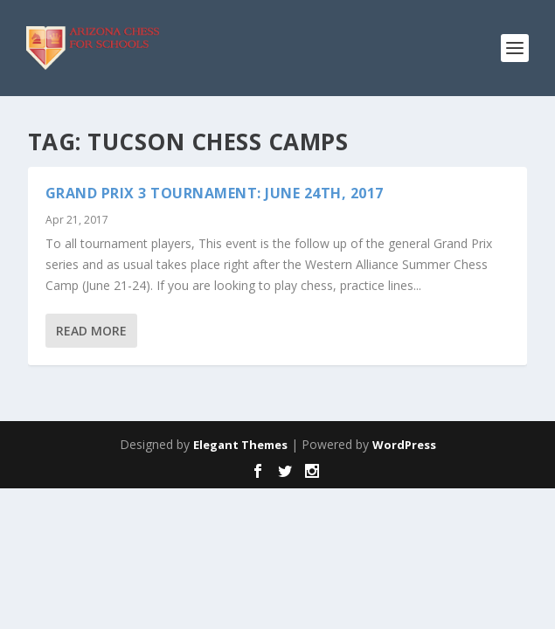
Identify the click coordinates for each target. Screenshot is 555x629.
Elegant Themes (240, 445)
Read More (91, 330)
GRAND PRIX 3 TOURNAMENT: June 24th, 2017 (214, 193)
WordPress (404, 445)
